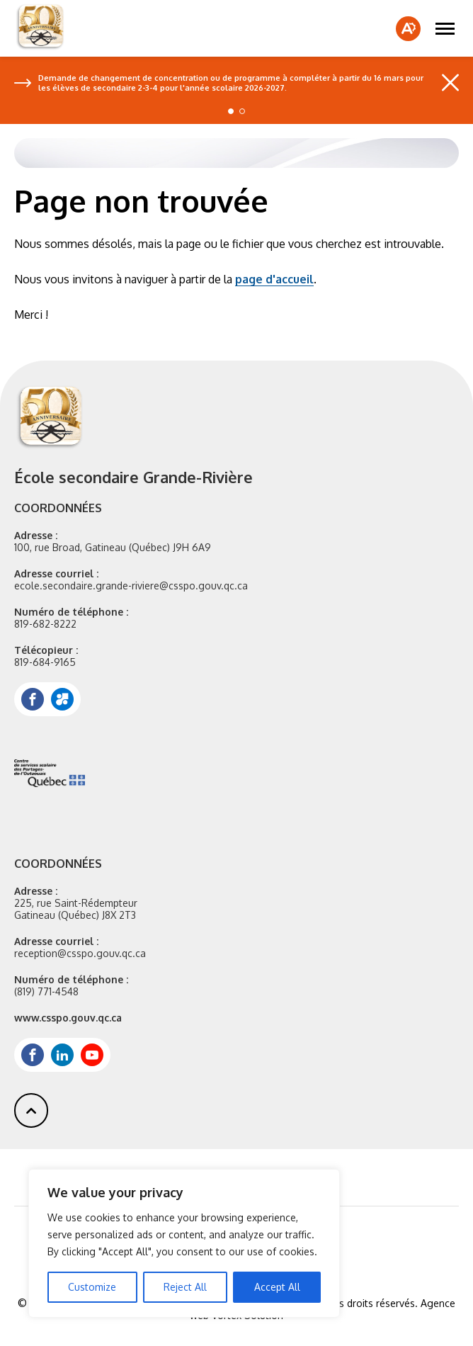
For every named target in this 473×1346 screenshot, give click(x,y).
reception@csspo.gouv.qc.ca (80, 953)
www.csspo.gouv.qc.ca (68, 1018)
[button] (445, 28)
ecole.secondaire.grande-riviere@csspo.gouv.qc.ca (131, 585)
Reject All (185, 1287)
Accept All (277, 1287)
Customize (92, 1287)
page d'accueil (274, 279)
